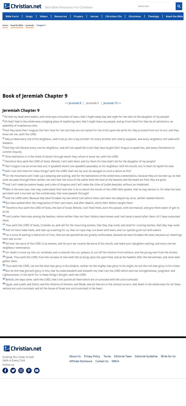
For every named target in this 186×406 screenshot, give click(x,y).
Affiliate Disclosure (80, 361)
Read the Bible (17, 25)
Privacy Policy (92, 356)
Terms (107, 356)
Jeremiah (30, 25)
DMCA (115, 361)
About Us (75, 356)
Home (5, 25)
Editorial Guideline (146, 356)
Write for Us (168, 356)
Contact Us (102, 361)
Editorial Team (123, 356)
